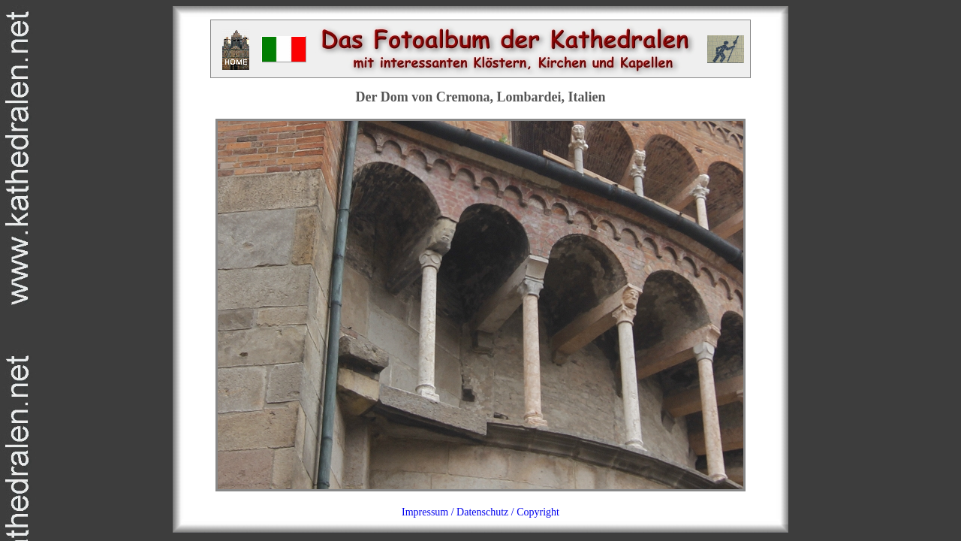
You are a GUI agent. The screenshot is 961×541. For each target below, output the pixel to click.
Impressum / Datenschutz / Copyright (480, 512)
